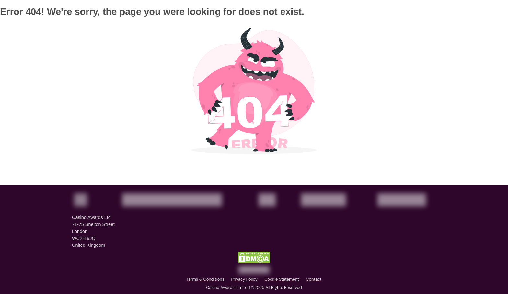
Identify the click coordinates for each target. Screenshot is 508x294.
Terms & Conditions (205, 279)
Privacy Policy (244, 279)
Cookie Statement (281, 279)
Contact (313, 279)
